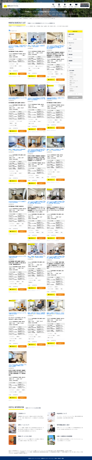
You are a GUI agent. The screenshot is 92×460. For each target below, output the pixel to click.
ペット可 (71, 78)
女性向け (71, 72)
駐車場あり (72, 90)
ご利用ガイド (76, 6)
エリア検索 (53, 6)
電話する (23, 73)
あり (70, 45)
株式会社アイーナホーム (35, 78)
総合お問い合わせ (84, 6)
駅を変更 (75, 39)
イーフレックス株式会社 (55, 82)
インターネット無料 (74, 86)
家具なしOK (72, 82)
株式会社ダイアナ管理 (16, 76)
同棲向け (71, 76)
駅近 (71, 84)
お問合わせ (13, 73)
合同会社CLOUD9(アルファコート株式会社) (36, 132)
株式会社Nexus (15, 133)
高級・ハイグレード (74, 80)
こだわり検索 (70, 6)
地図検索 (64, 6)
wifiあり (71, 88)
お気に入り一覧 (85, 4)
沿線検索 (59, 6)
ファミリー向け (73, 74)
